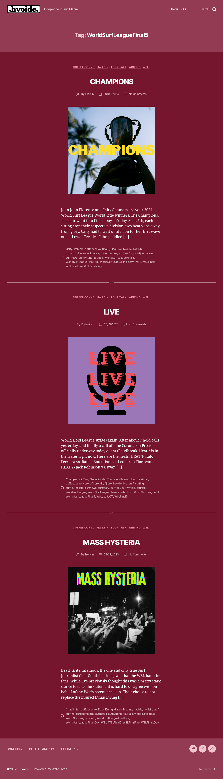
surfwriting (86, 258)
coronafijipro (92, 484)
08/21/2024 (110, 325)
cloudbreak (123, 480)
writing (137, 67)
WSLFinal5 (151, 262)
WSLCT (138, 496)
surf (123, 254)
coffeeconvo (93, 249)
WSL (150, 67)
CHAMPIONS (111, 81)
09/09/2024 (111, 95)
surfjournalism (146, 254)
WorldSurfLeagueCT (79, 496)
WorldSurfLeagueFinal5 (121, 258)
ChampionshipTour (102, 480)
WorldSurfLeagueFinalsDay (118, 262)
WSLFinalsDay (93, 266)
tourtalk (99, 258)
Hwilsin (102, 67)
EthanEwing (106, 710)
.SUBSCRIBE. (84, 748)
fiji (103, 484)
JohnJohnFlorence (78, 254)
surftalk (116, 488)
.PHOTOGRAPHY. (49, 748)
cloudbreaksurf (141, 480)
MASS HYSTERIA (111, 541)
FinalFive (117, 249)
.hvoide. (25, 769)
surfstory (104, 488)
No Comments (138, 95)
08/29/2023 (111, 555)
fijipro (109, 484)
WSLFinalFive (74, 266)
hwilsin (88, 95)
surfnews (72, 258)
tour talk (119, 67)
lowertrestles (110, 254)
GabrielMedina (125, 710)
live (127, 484)
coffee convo (81, 67)
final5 (106, 249)
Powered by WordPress (51, 769)
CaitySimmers (75, 249)
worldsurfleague (76, 492)
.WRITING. (17, 748)
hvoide (129, 249)
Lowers (96, 254)
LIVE (111, 311)
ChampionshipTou (77, 480)
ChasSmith (73, 710)
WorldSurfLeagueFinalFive (83, 262)
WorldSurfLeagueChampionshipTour (111, 492)
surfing (131, 254)
